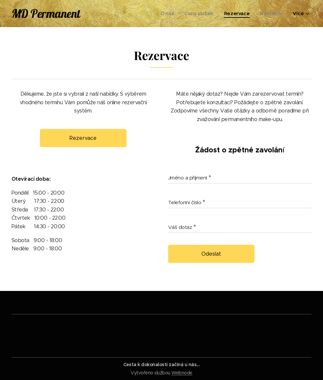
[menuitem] (165, 13)
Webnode (181, 373)
